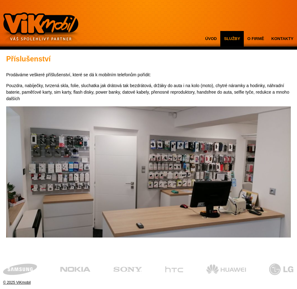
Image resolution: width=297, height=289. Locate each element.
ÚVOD (211, 38)
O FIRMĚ (256, 38)
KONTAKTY (282, 38)
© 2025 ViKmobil (17, 282)
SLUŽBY (232, 38)
